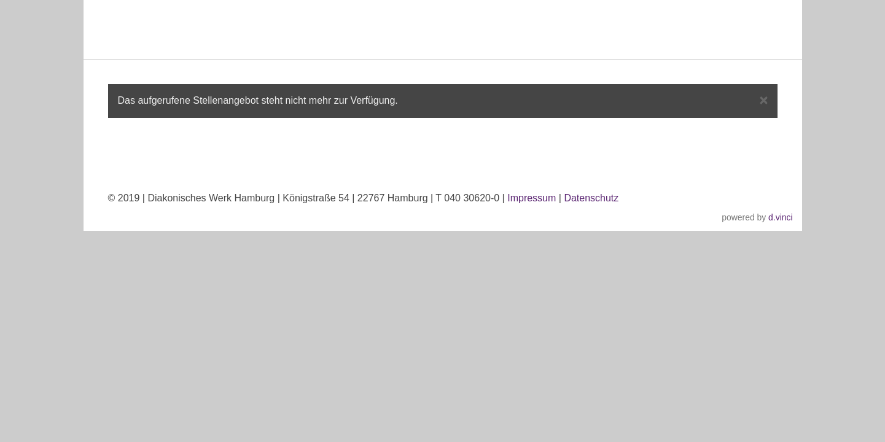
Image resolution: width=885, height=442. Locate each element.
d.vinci (780, 217)
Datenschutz (591, 198)
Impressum (531, 198)
